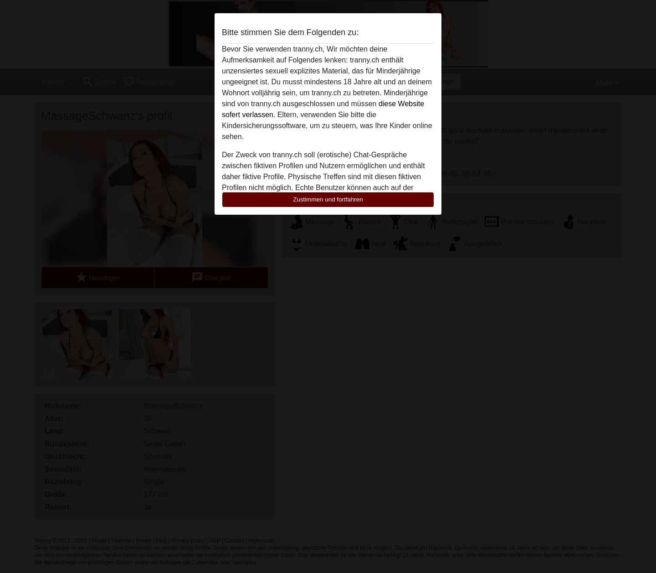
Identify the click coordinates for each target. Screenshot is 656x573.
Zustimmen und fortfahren (328, 199)
